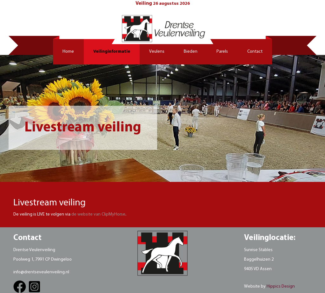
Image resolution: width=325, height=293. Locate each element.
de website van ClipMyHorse (98, 214)
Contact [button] (254, 51)
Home (68, 51)
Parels (222, 51)
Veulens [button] (156, 51)
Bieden (190, 51)
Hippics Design (281, 286)
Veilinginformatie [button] (111, 51)
